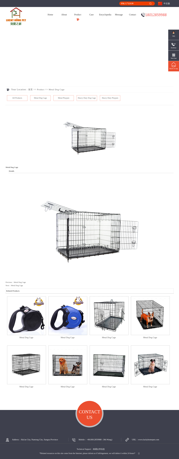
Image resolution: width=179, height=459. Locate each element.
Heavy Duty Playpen (110, 98)
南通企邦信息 (99, 449)
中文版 (167, 3)
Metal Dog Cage (56, 89)
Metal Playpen (63, 98)
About (64, 14)
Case (91, 14)
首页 (30, 89)
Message (119, 14)
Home (50, 14)
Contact (132, 14)
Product (77, 14)
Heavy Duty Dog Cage (87, 98)
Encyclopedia (105, 14)
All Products (17, 98)
